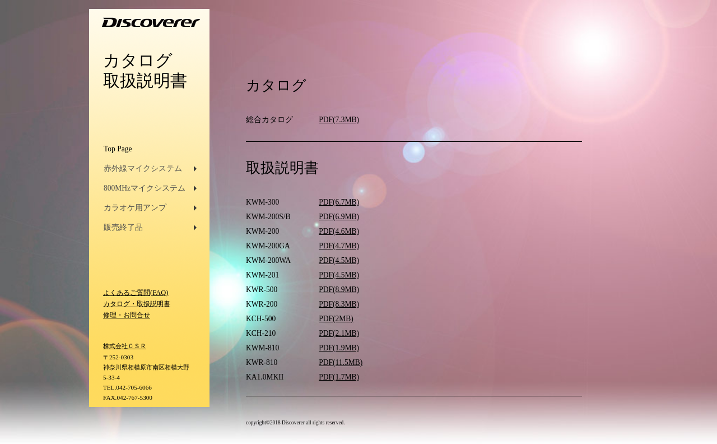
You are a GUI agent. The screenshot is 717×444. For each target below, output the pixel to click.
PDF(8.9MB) (339, 289)
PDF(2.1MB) (339, 333)
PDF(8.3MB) (339, 304)
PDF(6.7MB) (339, 202)
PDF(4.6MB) (339, 231)
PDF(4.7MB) (339, 246)
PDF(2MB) (336, 318)
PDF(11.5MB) (340, 362)
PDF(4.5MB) (339, 260)
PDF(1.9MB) (339, 348)
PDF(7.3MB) (339, 119)
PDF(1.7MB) (339, 377)
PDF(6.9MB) (339, 216)
